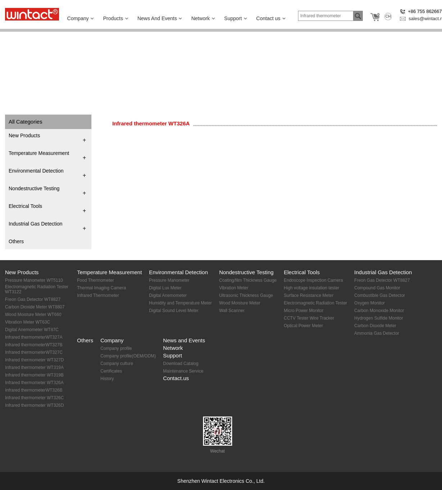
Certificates (111, 371)
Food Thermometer (95, 280)
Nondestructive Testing (34, 188)
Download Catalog (180, 363)
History (107, 378)
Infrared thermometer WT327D (34, 359)
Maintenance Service (183, 371)
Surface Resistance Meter (308, 295)
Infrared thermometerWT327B (33, 344)
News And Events (159, 18)
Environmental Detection (36, 171)
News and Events (184, 340)
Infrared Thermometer (98, 295)
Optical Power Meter (303, 325)
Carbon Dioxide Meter (375, 325)
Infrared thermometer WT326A (151, 123)
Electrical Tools (25, 206)
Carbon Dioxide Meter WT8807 (34, 306)
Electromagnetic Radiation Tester (315, 303)
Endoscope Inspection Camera (313, 280)
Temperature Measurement (39, 153)
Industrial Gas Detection (35, 224)
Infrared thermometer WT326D (34, 405)
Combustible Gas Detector (379, 295)
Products (115, 18)
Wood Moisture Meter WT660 (33, 314)
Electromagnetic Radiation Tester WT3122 (36, 289)
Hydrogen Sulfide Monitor (378, 318)
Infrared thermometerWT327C (34, 352)
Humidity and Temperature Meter (180, 303)
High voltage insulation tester (311, 287)
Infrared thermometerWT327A (33, 337)
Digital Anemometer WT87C (32, 329)
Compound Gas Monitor (377, 287)
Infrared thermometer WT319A (34, 367)
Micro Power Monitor (303, 310)
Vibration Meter (233, 287)
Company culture (116, 363)
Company (80, 18)
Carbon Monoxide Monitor (379, 310)
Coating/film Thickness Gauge (248, 280)
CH (388, 16)
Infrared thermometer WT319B (34, 375)
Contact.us (176, 378)
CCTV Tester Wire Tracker (309, 318)
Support (235, 18)
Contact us (270, 18)
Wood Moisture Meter (240, 303)
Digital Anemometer (168, 295)
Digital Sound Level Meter (173, 310)
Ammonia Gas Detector (376, 333)
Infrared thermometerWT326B (33, 390)
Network (203, 18)
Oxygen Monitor (369, 303)
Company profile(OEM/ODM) (128, 355)
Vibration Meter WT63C (27, 322)
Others (16, 241)
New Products (24, 135)
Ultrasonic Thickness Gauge (246, 295)
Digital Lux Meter (165, 287)
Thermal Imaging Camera (101, 287)
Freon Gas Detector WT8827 (32, 299)
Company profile (116, 348)
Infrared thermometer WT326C (34, 397)
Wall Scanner (232, 310)
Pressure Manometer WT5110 (34, 280)
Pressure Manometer (169, 280)
